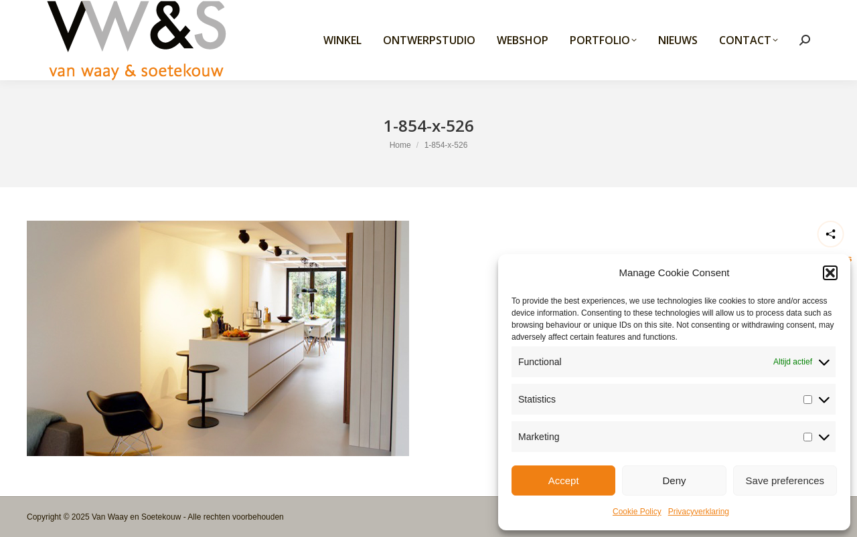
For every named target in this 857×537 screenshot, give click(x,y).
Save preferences (785, 480)
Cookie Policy (637, 511)
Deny (674, 480)
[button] (830, 273)
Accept (563, 480)
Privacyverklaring (698, 511)
